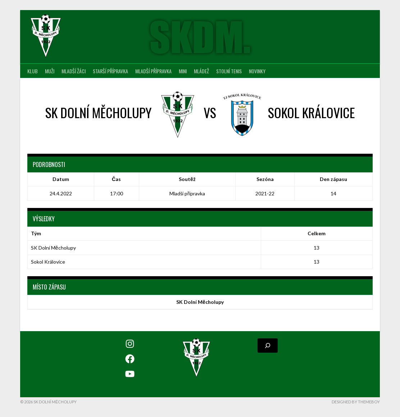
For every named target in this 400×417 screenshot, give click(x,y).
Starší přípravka (110, 71)
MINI (183, 71)
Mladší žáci (74, 71)
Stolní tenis (229, 71)
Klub (32, 71)
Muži (49, 71)
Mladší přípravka (153, 71)
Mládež (201, 71)
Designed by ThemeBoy (356, 401)
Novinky (257, 71)
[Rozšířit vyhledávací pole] (268, 345)
